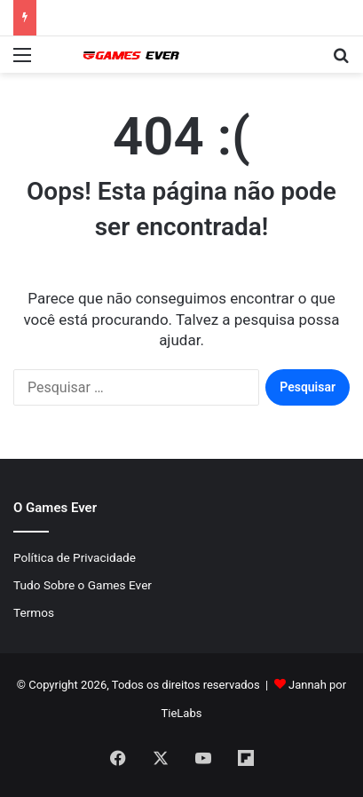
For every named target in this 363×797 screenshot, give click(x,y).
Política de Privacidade (74, 557)
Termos (33, 612)
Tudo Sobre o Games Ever (82, 585)
